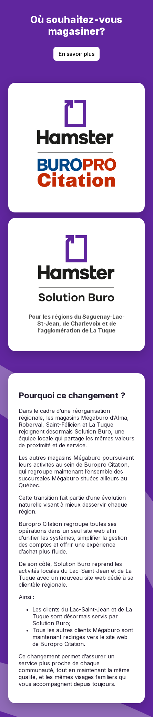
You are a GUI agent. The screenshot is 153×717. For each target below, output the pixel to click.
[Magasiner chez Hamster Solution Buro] (76, 284)
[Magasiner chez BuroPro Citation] (76, 147)
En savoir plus (76, 53)
